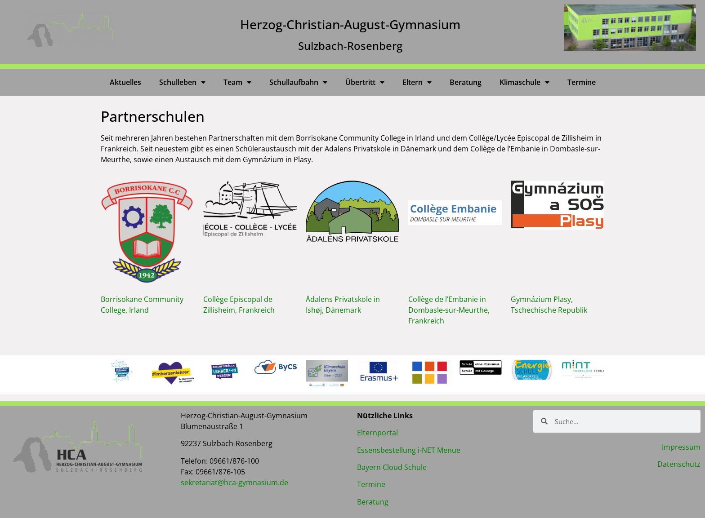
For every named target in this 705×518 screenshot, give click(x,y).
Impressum (681, 447)
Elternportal (377, 433)
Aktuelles (125, 82)
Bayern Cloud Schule (392, 467)
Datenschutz (679, 464)
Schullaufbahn (298, 82)
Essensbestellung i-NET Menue (408, 450)
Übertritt (364, 82)
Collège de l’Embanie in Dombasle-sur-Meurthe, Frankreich (449, 310)
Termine (581, 82)
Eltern (417, 82)
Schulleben (182, 82)
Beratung (466, 82)
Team (237, 82)
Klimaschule (524, 82)
